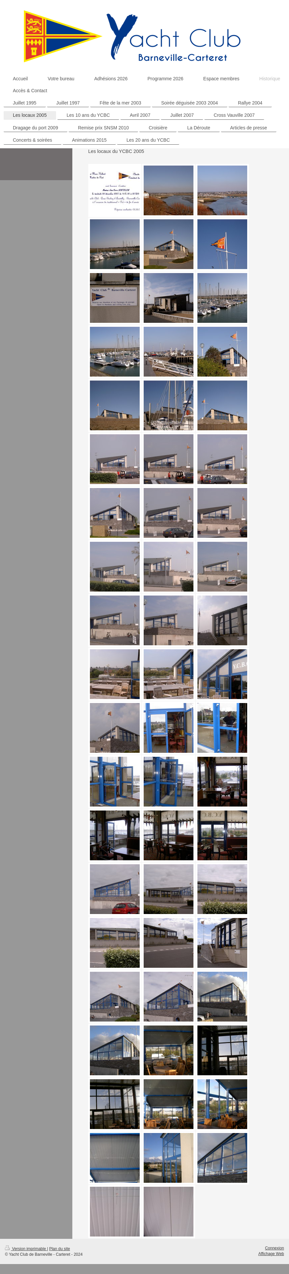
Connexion (274, 1248)
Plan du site (59, 1248)
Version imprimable (26, 1248)
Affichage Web (271, 1253)
